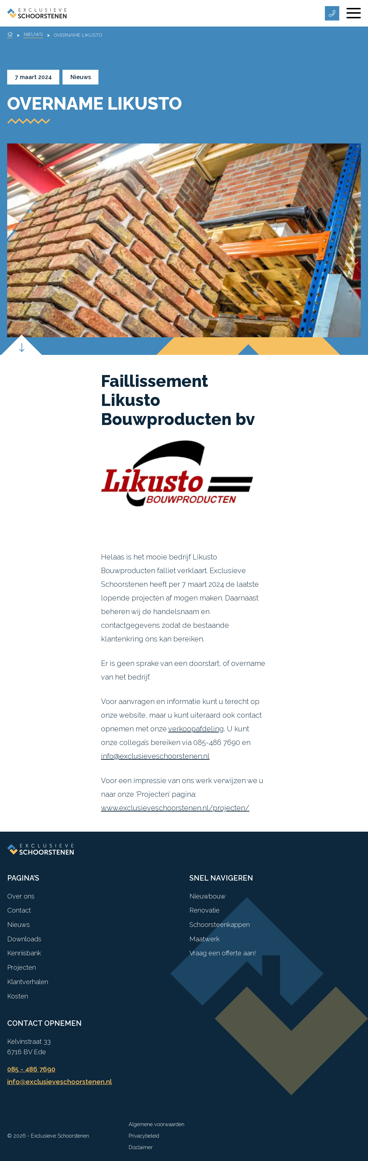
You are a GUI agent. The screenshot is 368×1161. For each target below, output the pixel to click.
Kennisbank (24, 953)
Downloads (24, 939)
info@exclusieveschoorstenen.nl (155, 756)
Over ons (20, 896)
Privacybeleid (144, 1136)
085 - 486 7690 (31, 1069)
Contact (19, 910)
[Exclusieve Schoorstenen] (36, 13)
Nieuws (33, 34)
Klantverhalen (27, 982)
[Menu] (353, 13)
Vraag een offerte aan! (222, 953)
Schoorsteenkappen (219, 924)
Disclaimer (141, 1147)
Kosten (17, 996)
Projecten (21, 967)
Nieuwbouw (207, 896)
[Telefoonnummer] (332, 13)
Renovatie (204, 910)
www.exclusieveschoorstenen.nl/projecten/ (175, 808)
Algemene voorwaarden (156, 1124)
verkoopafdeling (196, 729)
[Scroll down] (21, 355)
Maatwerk (204, 939)
